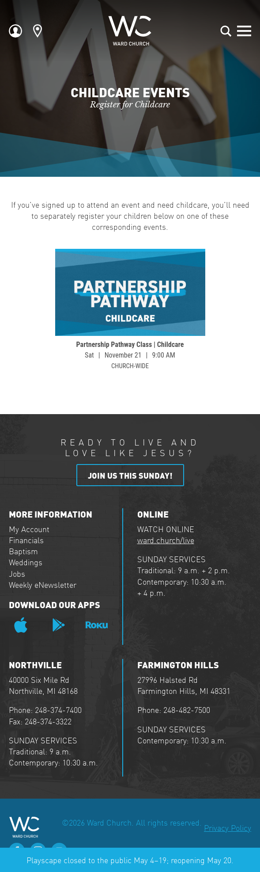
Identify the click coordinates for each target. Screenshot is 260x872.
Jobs (17, 573)
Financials (26, 539)
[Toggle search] (226, 31)
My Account (29, 528)
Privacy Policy (227, 827)
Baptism (23, 550)
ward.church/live (165, 539)
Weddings (25, 561)
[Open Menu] (244, 31)
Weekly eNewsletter (42, 584)
